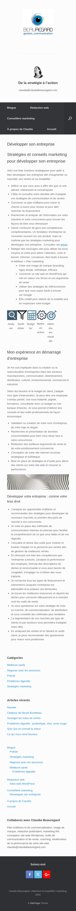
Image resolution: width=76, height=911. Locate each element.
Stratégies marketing (19, 686)
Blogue (11, 107)
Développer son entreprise (25, 794)
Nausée (11, 707)
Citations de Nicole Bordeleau (24, 712)
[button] (70, 118)
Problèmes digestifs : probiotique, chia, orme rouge (36, 723)
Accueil (51, 129)
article (63, 244)
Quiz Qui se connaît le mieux (24, 728)
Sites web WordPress (22, 783)
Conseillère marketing (21, 118)
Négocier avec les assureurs (23, 670)
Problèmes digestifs (18, 681)
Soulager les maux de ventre (24, 718)
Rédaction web (39, 107)
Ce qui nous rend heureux (22, 734)
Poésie (11, 675)
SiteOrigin (35, 903)
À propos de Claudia (20, 129)
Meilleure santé (16, 664)
